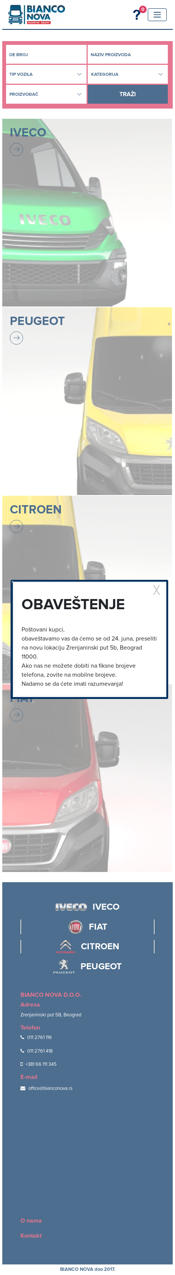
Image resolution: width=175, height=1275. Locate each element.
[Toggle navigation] (157, 14)
